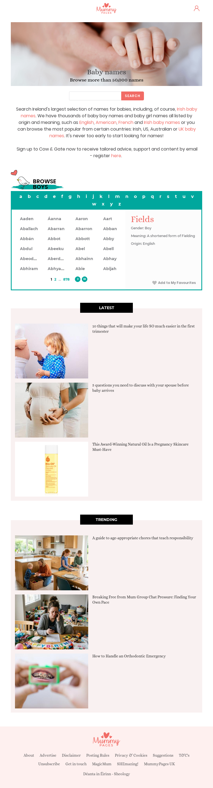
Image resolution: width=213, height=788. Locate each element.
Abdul (26, 248)
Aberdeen (58, 258)
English (86, 122)
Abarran (56, 228)
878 (66, 279)
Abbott (82, 238)
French (125, 122)
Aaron (81, 218)
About (29, 755)
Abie (80, 268)
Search (132, 95)
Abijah (109, 268)
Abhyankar (59, 268)
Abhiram (29, 268)
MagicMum (101, 764)
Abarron (83, 228)
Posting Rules (97, 755)
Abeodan (29, 258)
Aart (107, 218)
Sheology (122, 774)
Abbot (54, 238)
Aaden (27, 218)
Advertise (48, 755)
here (116, 155)
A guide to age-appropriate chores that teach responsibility (142, 538)
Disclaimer (71, 755)
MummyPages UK (159, 764)
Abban (110, 228)
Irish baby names (162, 122)
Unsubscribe (49, 764)
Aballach (29, 228)
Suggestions (163, 755)
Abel (80, 248)
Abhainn (84, 258)
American (106, 122)
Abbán (27, 238)
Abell (108, 248)
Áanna (54, 218)
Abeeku (56, 248)
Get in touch (76, 764)
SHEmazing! (127, 764)
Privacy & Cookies (131, 755)
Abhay (109, 258)
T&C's (184, 755)
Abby (108, 238)
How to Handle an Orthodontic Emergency (129, 656)
